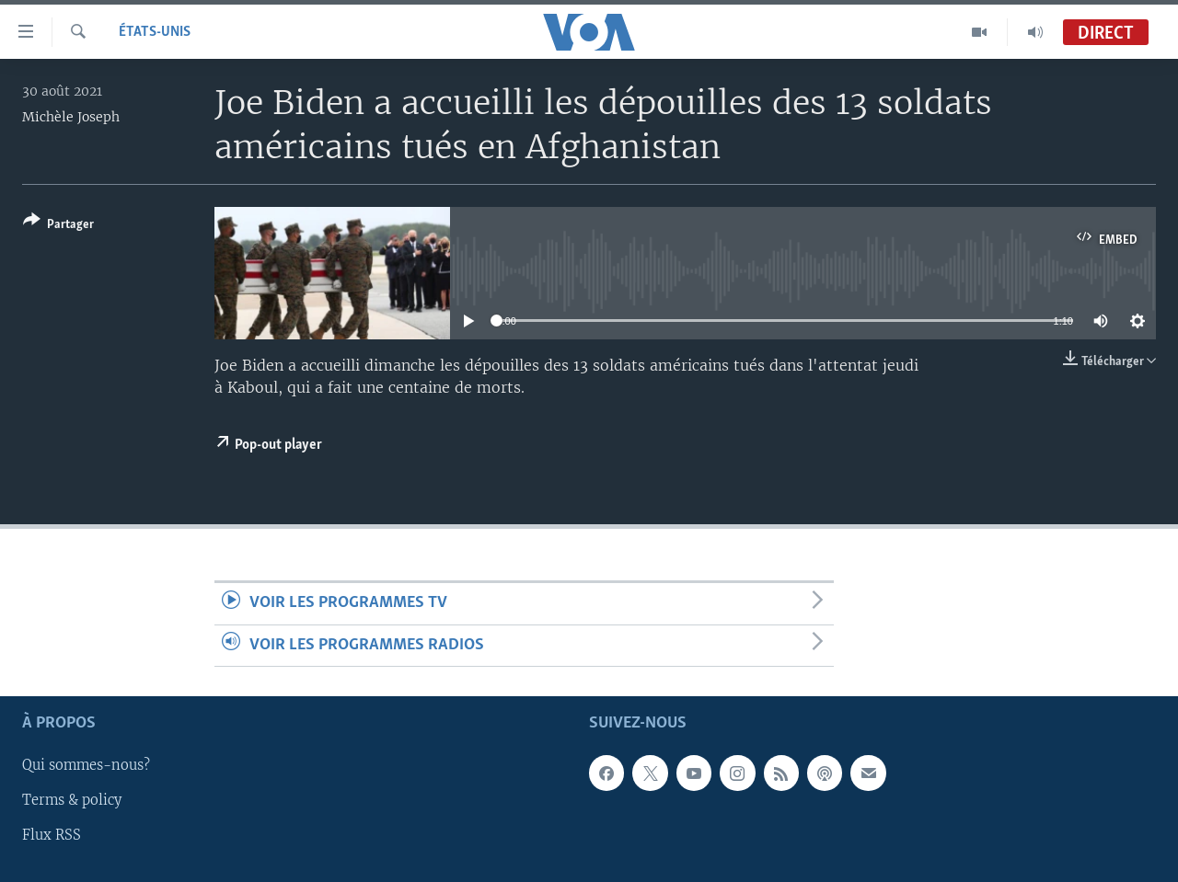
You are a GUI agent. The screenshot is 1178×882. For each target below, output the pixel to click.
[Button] (58, 226)
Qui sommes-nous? (86, 765)
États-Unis (155, 32)
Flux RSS (51, 835)
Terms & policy (71, 800)
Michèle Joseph (71, 117)
